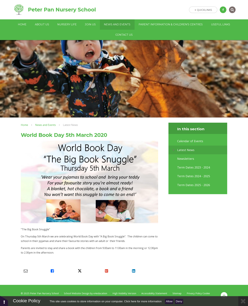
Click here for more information (143, 301)
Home (24, 125)
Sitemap (177, 293)
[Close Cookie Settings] (243, 301)
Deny (179, 301)
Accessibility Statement (154, 293)
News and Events (45, 125)
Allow (169, 301)
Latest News (70, 125)
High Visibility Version (124, 293)
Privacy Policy (194, 293)
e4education (100, 293)
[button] (4, 301)
